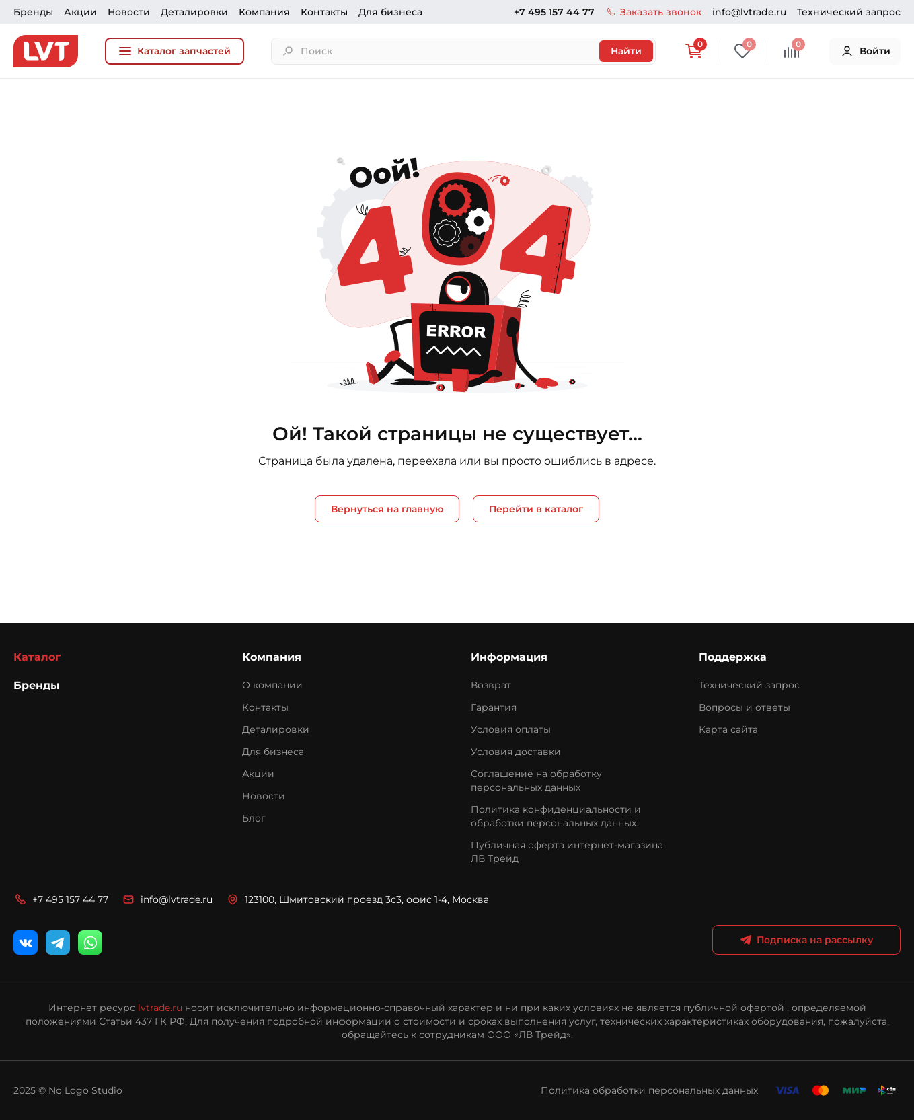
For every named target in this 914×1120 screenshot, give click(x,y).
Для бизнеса (390, 12)
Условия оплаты (511, 729)
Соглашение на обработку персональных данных (536, 780)
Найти (626, 51)
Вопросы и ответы (744, 707)
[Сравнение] (791, 51)
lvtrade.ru (160, 1008)
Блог (254, 818)
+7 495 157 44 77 (554, 12)
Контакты (324, 12)
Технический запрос (849, 12)
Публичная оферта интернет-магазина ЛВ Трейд (567, 852)
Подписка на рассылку (806, 940)
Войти (865, 51)
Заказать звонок (653, 12)
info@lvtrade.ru (749, 12)
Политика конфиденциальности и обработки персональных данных (556, 816)
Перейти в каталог (536, 509)
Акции (80, 12)
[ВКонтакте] (25, 942)
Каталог (37, 657)
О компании (272, 685)
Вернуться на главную (387, 509)
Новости (129, 12)
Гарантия (494, 707)
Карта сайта (728, 729)
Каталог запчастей (174, 51)
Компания (264, 12)
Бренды (33, 12)
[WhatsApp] (90, 942)
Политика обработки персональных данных (649, 1090)
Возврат (491, 685)
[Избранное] (742, 51)
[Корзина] (693, 51)
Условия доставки (516, 752)
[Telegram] (58, 942)
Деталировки (194, 12)
